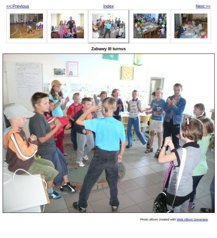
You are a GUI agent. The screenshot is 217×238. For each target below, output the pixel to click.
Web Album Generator (192, 219)
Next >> (203, 6)
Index (108, 6)
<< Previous (18, 6)
